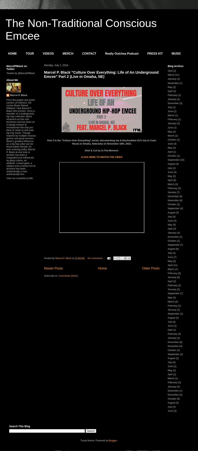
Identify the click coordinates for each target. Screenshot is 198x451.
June (170, 111)
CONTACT (89, 53)
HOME (12, 53)
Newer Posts (53, 268)
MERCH (68, 53)
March (171, 74)
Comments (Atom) (68, 275)
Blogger (113, 440)
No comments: (96, 258)
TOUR (30, 53)
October (172, 139)
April (170, 70)
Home (102, 268)
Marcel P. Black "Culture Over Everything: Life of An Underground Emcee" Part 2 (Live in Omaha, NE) (101, 74)
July (170, 107)
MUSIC (176, 53)
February (172, 95)
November (173, 83)
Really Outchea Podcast (121, 53)
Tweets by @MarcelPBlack (20, 73)
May (170, 87)
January (172, 78)
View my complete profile (19, 178)
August (171, 163)
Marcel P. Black (18, 95)
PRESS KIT (155, 53)
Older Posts (151, 268)
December (173, 103)
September (173, 159)
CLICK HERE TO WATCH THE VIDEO (101, 157)
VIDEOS (48, 53)
